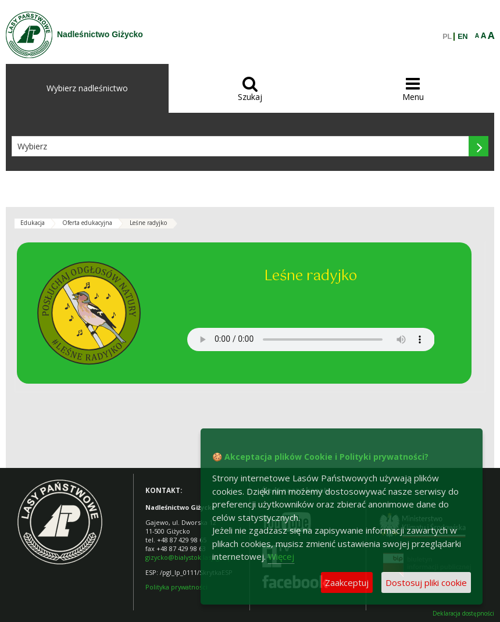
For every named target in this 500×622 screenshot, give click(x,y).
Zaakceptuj (347, 582)
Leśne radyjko (148, 223)
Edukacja (32, 223)
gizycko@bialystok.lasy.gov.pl (189, 557)
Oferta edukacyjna (87, 223)
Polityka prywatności (176, 586)
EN (462, 37)
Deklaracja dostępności (463, 613)
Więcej (281, 556)
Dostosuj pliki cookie (426, 582)
